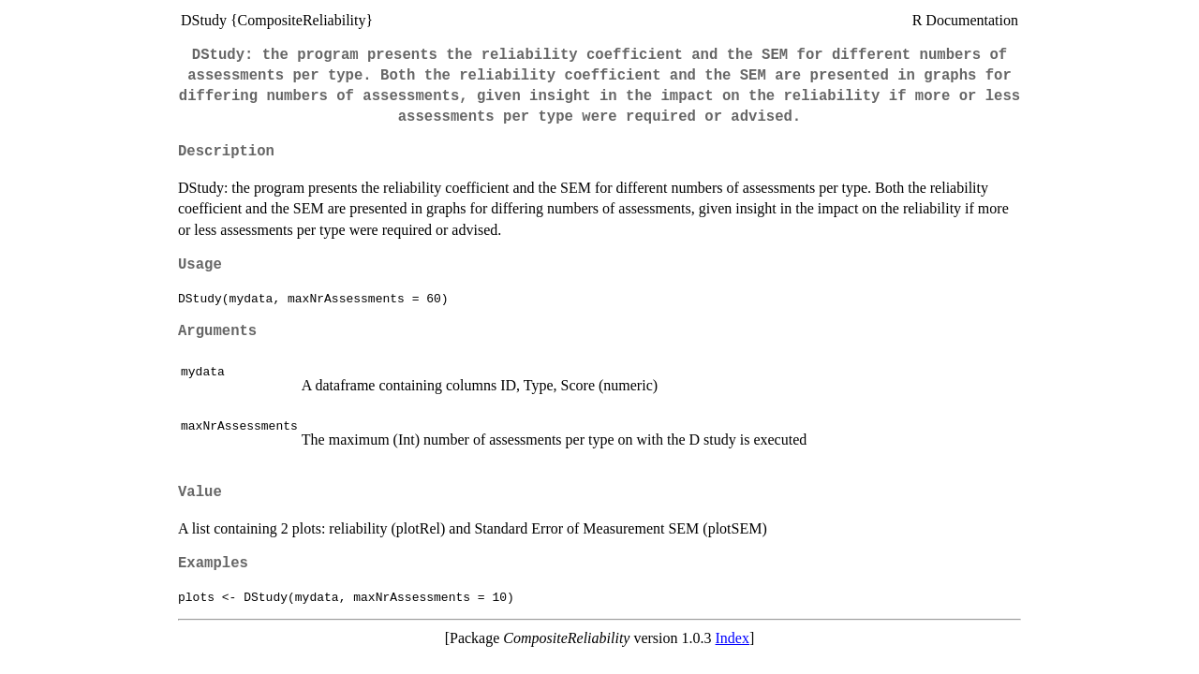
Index (732, 638)
